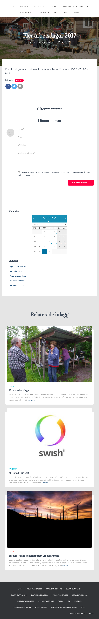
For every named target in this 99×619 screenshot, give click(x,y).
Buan (11, 386)
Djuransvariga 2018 (34, 589)
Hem (12, 7)
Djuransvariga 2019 (54, 589)
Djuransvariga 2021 (19, 595)
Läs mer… (31, 400)
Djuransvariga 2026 (18, 266)
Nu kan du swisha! (17, 281)
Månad (36, 225)
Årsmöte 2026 (15, 271)
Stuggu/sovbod (40, 7)
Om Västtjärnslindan (48, 13)
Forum (76, 13)
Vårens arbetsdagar (18, 276)
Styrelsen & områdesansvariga (75, 7)
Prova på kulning (17, 285)
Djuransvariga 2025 (25, 601)
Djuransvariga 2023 (60, 595)
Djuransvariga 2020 (74, 589)
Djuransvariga (27, 13)
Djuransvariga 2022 (39, 595)
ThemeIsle (90, 614)
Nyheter (19, 80)
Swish (65, 13)
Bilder (54, 7)
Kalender (24, 7)
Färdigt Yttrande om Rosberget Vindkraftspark (34, 555)
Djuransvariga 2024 (80, 595)
